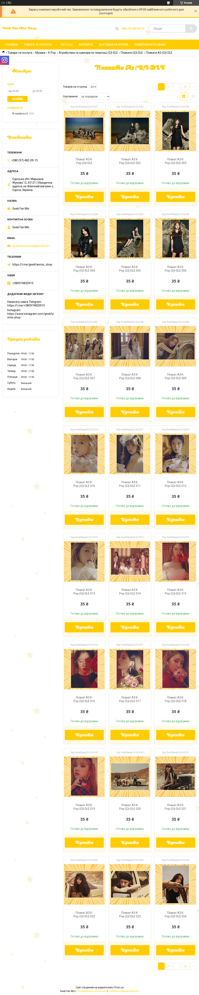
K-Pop (52, 52)
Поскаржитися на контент (91, 991)
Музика (40, 52)
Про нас (67, 44)
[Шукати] (191, 28)
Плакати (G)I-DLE (132, 52)
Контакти (86, 44)
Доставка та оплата (113, 44)
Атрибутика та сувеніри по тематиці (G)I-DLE (88, 52)
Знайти (17, 99)
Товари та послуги (38, 44)
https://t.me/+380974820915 (26, 305)
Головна (11, 44)
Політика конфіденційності (123, 991)
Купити (84, 197)
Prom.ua (119, 987)
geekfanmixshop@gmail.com (31, 245)
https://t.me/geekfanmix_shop (32, 264)
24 (185, 86)
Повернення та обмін (150, 44)
